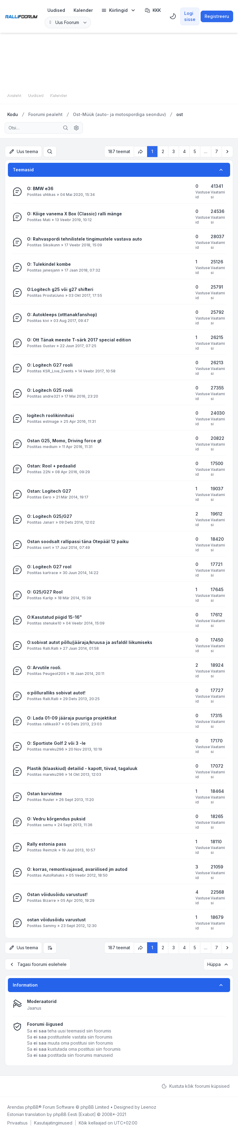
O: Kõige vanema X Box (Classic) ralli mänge (74, 213)
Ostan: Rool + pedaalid (51, 465)
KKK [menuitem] (153, 10)
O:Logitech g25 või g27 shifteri (60, 289)
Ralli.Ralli (50, 648)
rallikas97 (51, 724)
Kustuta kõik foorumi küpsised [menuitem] (195, 1086)
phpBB (32, 1106)
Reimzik (50, 850)
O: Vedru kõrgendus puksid (56, 818)
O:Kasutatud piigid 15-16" (54, 617)
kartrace (50, 572)
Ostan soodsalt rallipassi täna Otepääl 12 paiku (78, 541)
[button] (227, 151)
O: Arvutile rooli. (44, 667)
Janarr (48, 522)
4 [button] (184, 151)
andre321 (51, 396)
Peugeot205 (54, 673)
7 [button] (216, 151)
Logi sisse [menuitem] (189, 16)
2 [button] (163, 151)
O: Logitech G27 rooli (50, 365)
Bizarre (49, 900)
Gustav (49, 346)
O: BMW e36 (40, 188)
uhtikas (49, 194)
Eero (47, 497)
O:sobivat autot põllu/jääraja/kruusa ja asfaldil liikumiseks (89, 642)
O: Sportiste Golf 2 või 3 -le (56, 743)
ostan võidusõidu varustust (56, 919)
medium (50, 446)
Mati (46, 219)
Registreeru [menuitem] (217, 16)
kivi (46, 320)
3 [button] (173, 151)
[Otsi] (65, 128)
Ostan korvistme (44, 793)
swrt (47, 547)
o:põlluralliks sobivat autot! (56, 692)
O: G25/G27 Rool (45, 591)
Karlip (48, 598)
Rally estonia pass (46, 844)
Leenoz (148, 1106)
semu (48, 825)
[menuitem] (56, 10)
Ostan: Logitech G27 (49, 491)
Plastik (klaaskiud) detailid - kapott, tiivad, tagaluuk (82, 768)
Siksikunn (51, 245)
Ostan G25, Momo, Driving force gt (64, 440)
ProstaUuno (53, 295)
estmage (51, 421)
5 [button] (195, 151)
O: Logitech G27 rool (49, 566)
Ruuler (48, 799)
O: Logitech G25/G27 (49, 516)
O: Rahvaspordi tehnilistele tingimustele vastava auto (84, 238)
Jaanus (34, 1007)
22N (46, 472)
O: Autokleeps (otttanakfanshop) (62, 314)
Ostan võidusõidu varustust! (57, 894)
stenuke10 (52, 623)
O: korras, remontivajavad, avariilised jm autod (77, 869)
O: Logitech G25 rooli (50, 390)
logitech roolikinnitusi (50, 415)
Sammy (49, 925)
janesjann (51, 270)
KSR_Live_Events (58, 371)
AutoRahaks (53, 875)
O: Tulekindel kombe (49, 264)
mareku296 (53, 749)
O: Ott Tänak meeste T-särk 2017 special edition (79, 339)
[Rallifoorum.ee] (21, 16)
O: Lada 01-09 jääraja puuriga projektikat (71, 718)
